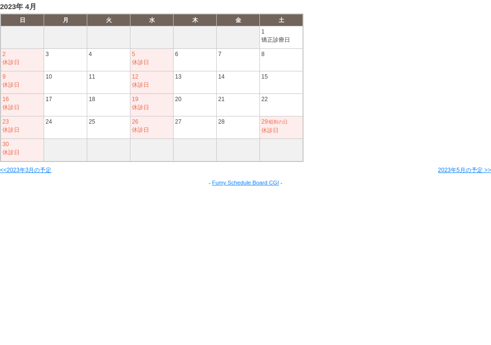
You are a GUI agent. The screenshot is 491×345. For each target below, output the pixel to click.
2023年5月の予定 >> (464, 170)
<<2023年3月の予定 (25, 170)
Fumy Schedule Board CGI (245, 182)
